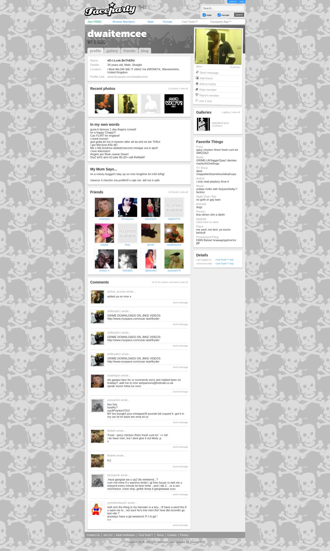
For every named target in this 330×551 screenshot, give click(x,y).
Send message (209, 72)
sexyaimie (113, 400)
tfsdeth (111, 430)
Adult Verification (125, 535)
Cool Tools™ (190, 21)
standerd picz (220, 122)
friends (129, 51)
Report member (209, 95)
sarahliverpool (174, 244)
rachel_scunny (116, 291)
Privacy (184, 535)
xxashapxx (104, 219)
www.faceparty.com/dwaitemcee (128, 76)
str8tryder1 (114, 311)
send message (180, 302)
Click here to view (207, 222)
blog (145, 51)
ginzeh (150, 244)
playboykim (150, 219)
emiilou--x (104, 270)
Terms (160, 535)
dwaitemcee (117, 34)
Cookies (172, 535)
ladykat (104, 244)
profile (95, 51)
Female (167, 21)
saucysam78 (174, 270)
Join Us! (107, 535)
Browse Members (124, 21)
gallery (112, 51)
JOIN (242, 2)
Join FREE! (94, 21)
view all (184, 88)
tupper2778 (174, 219)
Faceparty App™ (221, 21)
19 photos (235, 67)
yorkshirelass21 (117, 502)
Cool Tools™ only (225, 259)
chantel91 (127, 270)
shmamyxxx (127, 219)
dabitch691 (150, 270)
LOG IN (232, 2)
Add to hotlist (208, 83)
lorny (127, 244)
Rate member (208, 89)
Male (150, 21)
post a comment (170, 282)
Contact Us (93, 535)
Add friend (206, 78)
